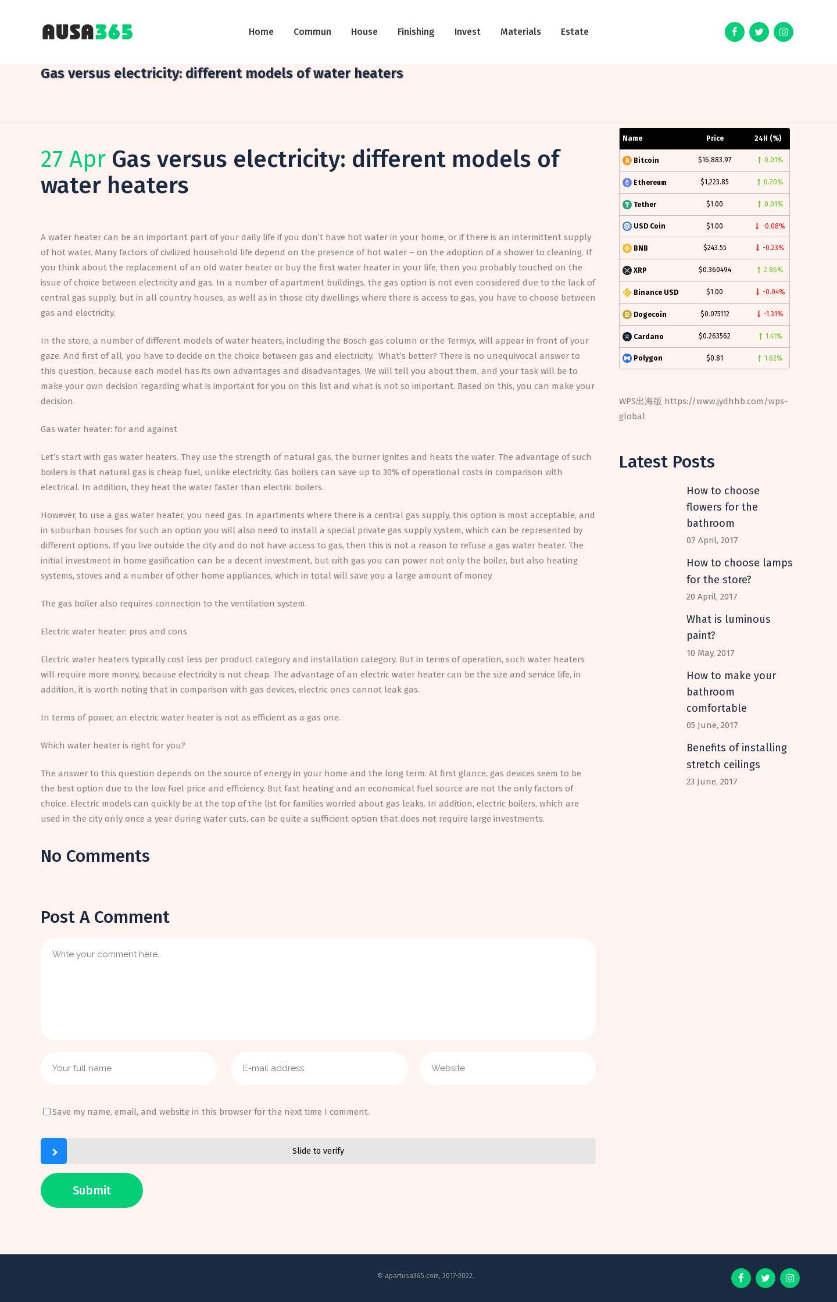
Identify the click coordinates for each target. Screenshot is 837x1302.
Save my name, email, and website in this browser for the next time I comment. (211, 1112)
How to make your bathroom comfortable (731, 692)
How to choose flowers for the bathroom (723, 507)
